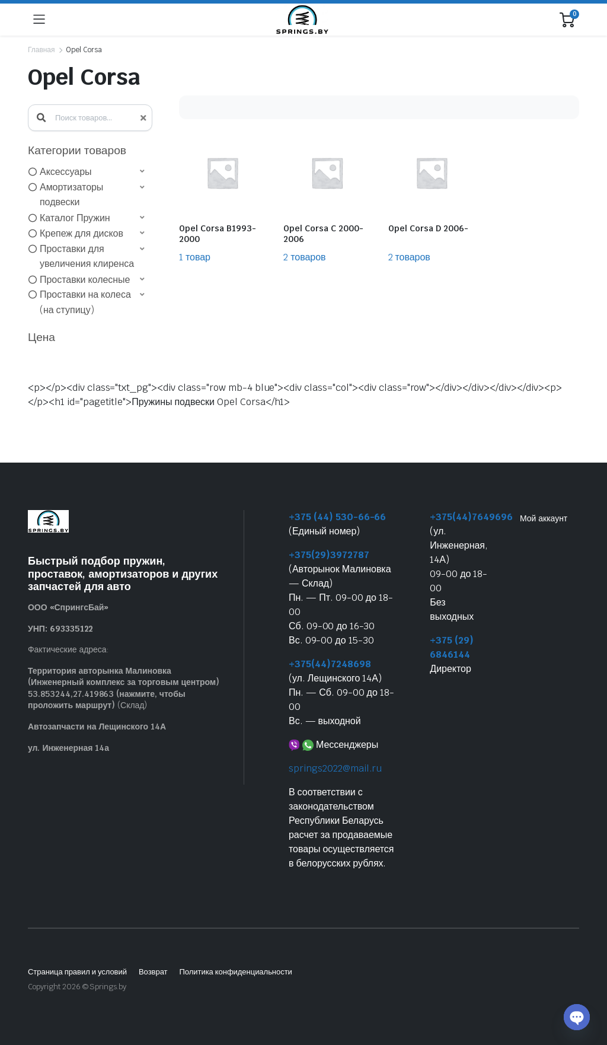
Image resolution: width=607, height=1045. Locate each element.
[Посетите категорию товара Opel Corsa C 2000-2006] (326, 196)
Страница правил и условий (77, 972)
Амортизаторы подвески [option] (71, 195)
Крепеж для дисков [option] (81, 233)
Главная (41, 50)
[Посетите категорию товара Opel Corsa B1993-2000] (222, 196)
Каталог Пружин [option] (75, 218)
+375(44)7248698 (330, 664)
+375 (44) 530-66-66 (337, 517)
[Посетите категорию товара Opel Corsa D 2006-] (431, 196)
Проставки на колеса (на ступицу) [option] (85, 302)
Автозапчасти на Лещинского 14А (97, 726)
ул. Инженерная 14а (68, 748)
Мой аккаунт (543, 518)
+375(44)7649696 (471, 517)
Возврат (153, 972)
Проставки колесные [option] (85, 279)
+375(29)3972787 (329, 555)
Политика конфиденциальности (235, 972)
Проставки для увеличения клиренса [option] (87, 256)
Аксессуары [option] (66, 171)
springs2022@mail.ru (335, 768)
